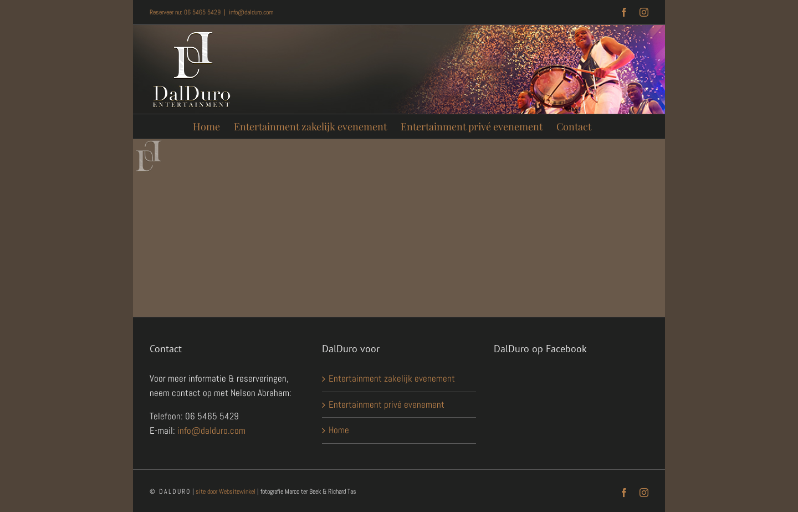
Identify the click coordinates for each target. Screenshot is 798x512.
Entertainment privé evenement (386, 404)
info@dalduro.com (251, 12)
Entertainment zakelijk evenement (392, 378)
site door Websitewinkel (225, 491)
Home (339, 430)
